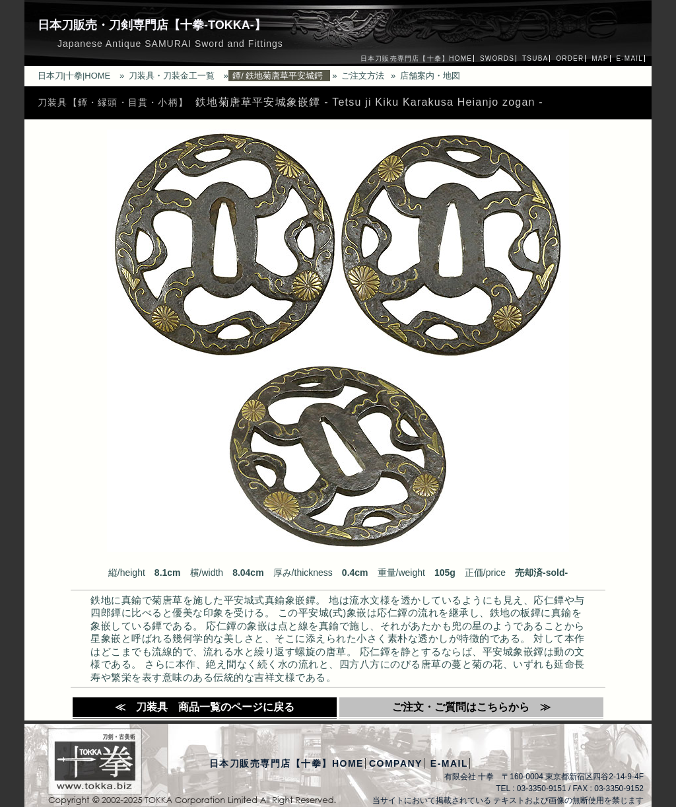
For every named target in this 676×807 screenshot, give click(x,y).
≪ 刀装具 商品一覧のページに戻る (204, 707)
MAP (600, 58)
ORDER (570, 58)
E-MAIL (629, 58)
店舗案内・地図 (430, 76)
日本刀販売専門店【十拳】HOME (416, 58)
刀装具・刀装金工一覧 (172, 76)
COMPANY (395, 763)
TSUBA (535, 58)
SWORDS (497, 58)
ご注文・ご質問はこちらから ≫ (471, 707)
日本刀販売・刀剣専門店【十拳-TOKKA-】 (152, 25)
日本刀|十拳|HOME (74, 76)
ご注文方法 (362, 76)
